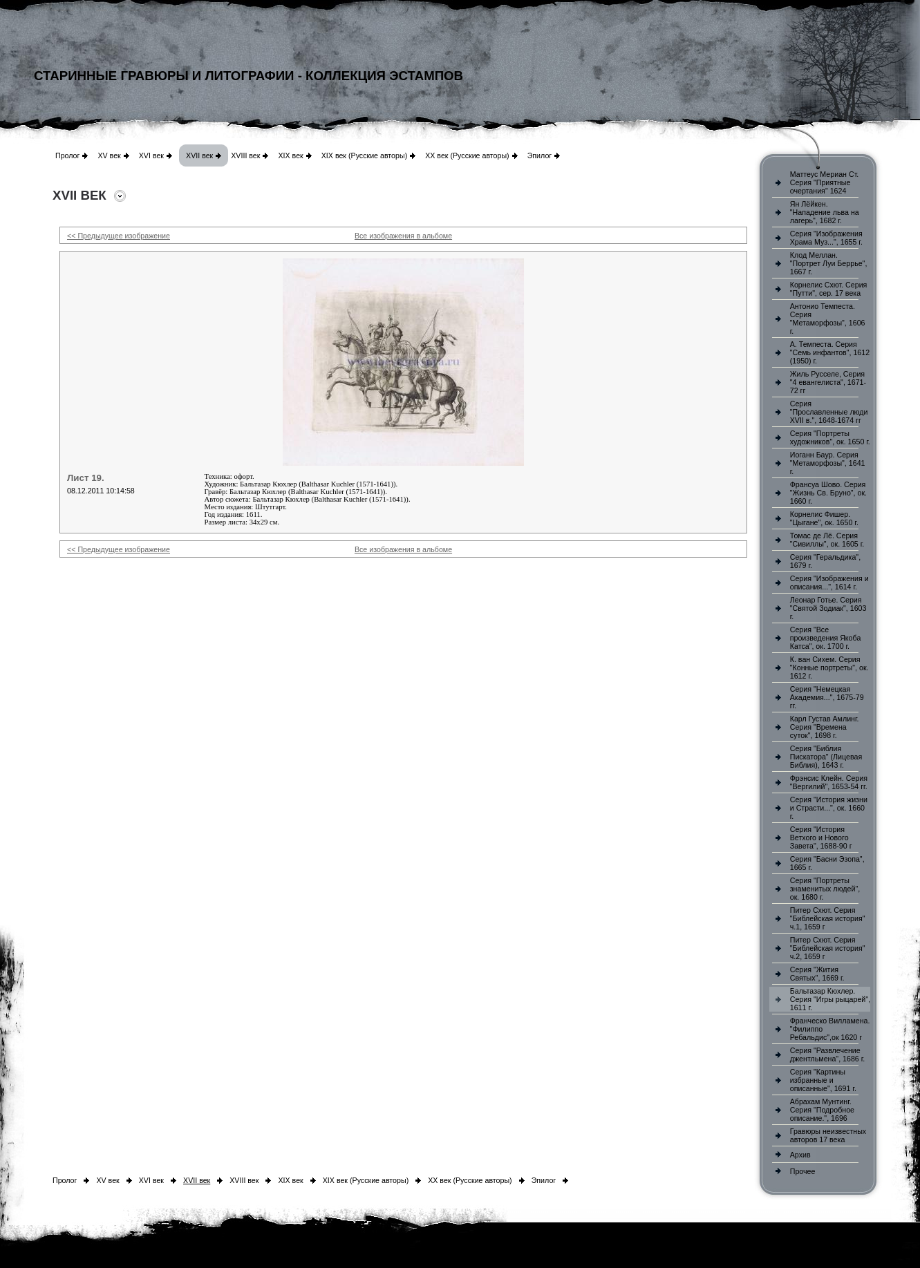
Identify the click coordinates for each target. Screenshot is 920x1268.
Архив (800, 1155)
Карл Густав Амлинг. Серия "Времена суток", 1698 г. (824, 727)
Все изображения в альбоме (403, 235)
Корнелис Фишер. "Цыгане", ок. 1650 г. (824, 518)
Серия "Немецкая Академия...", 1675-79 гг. (827, 697)
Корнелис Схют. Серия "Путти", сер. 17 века (828, 289)
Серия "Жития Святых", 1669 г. (817, 973)
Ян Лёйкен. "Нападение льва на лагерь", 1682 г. (824, 212)
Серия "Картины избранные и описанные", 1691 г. (823, 1080)
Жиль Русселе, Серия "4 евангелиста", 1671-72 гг (828, 382)
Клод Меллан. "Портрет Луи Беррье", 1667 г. (828, 263)
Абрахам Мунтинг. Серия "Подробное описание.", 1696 (822, 1109)
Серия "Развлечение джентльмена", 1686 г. (827, 1054)
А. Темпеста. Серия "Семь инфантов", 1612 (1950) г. (830, 352)
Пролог (67, 155)
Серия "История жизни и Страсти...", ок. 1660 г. (828, 807)
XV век (108, 155)
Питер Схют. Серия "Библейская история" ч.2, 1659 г (827, 948)
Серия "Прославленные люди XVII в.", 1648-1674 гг (829, 411)
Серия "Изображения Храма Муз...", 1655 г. (826, 237)
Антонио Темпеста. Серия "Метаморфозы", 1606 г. (827, 318)
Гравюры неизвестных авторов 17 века (828, 1135)
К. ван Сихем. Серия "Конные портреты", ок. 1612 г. (829, 667)
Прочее (803, 1171)
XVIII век (245, 155)
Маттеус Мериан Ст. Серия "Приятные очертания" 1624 (824, 182)
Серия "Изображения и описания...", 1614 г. (829, 582)
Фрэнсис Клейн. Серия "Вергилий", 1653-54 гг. (828, 782)
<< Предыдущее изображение (118, 235)
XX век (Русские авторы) (467, 155)
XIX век (290, 155)
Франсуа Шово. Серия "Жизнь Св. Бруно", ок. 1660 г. (828, 492)
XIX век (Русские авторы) (364, 155)
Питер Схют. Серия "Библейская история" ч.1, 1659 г (827, 918)
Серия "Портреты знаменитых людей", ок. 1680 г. (825, 888)
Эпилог (539, 155)
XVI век (151, 155)
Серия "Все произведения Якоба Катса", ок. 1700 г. (825, 637)
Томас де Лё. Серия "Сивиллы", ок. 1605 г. (827, 539)
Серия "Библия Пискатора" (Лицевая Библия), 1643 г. (826, 756)
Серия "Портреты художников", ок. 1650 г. (830, 437)
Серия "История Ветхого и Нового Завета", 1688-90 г (821, 837)
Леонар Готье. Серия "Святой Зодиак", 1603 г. (828, 608)
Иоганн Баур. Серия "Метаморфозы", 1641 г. (827, 463)
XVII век (199, 155)
